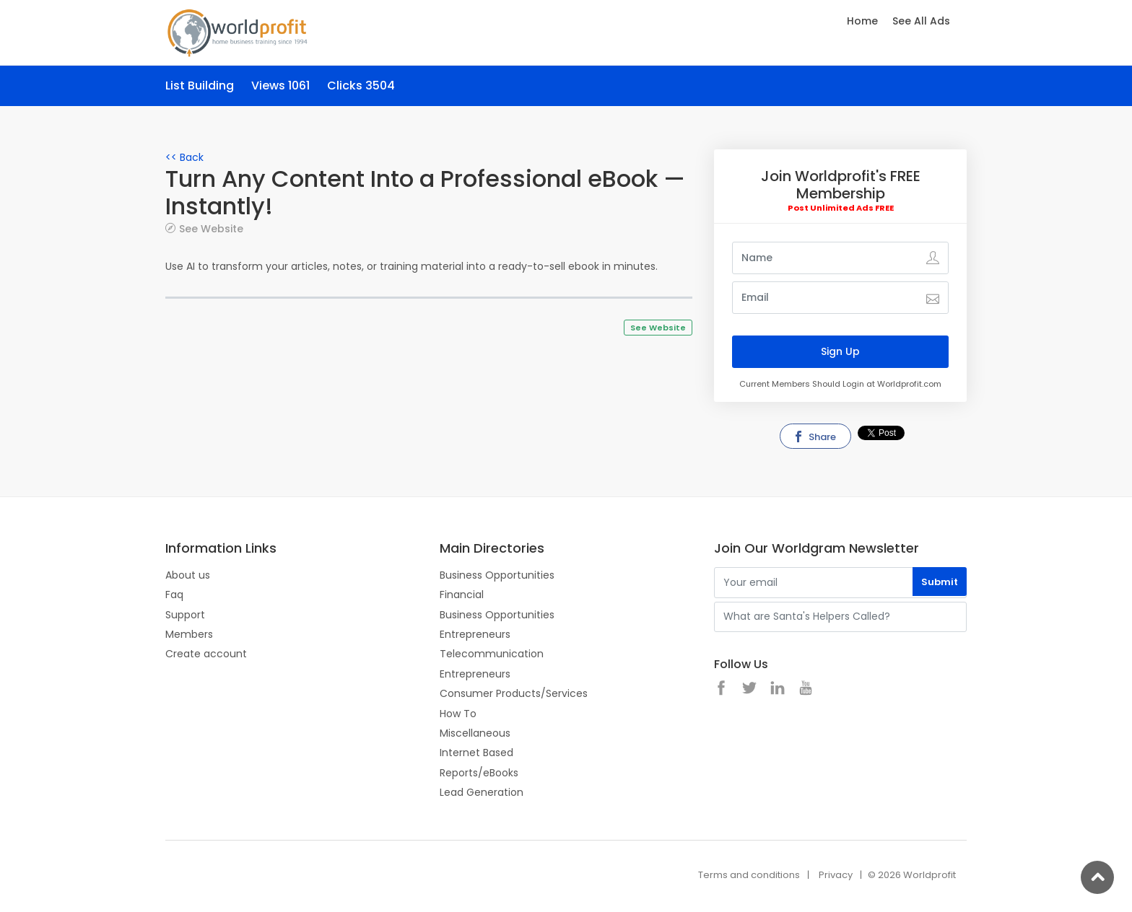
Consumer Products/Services (514, 693)
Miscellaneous (475, 733)
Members (189, 634)
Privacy (836, 875)
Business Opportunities (497, 575)
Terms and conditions (749, 875)
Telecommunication (492, 653)
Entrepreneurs (475, 634)
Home (862, 21)
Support (185, 615)
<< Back (184, 157)
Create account (206, 653)
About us (187, 575)
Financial (462, 594)
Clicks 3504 (361, 85)
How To (458, 713)
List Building (199, 85)
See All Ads (921, 21)
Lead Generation (481, 792)
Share (814, 437)
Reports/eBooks (479, 773)
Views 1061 (280, 85)
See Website (211, 228)
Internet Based (476, 752)
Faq (174, 594)
